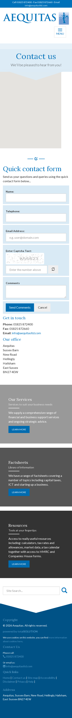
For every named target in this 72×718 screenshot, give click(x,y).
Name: (10, 191)
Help (31, 681)
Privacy (21, 681)
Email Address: (15, 231)
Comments (13, 283)
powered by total (20, 631)
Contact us (19, 677)
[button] (30, 106)
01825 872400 (13, 656)
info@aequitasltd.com (36, 5)
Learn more (19, 429)
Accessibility (47, 677)
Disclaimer (9, 681)
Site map (33, 677)
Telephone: (13, 211)
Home (6, 677)
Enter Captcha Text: (19, 250)
